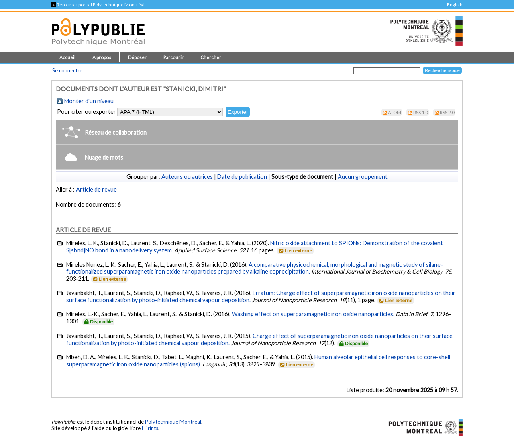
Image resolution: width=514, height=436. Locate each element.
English (455, 4)
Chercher (210, 57)
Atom (394, 112)
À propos (101, 57)
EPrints (150, 428)
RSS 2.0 (447, 112)
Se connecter (67, 70)
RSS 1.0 (420, 112)
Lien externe (295, 251)
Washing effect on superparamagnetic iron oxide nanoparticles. (313, 314)
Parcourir (173, 57)
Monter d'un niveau (89, 101)
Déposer (137, 57)
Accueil (67, 57)
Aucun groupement (363, 176)
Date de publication (242, 176)
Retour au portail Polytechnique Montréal (98, 4)
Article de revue (96, 189)
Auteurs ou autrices (187, 176)
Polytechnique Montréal (173, 421)
